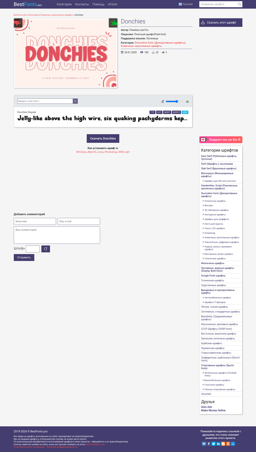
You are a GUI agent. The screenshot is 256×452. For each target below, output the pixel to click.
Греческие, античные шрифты (218, 338)
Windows (81, 151)
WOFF (167, 112)
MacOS (92, 151)
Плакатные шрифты (215, 201)
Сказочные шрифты (215, 258)
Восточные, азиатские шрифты (218, 333)
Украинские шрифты (213, 348)
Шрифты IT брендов (215, 302)
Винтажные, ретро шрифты (219, 254)
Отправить (24, 257)
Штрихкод (210, 233)
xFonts (112, 4)
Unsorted (206, 394)
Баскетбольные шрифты (217, 380)
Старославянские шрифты (216, 352)
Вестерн (209, 205)
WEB (185, 112)
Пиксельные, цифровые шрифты (222, 242)
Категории (64, 4)
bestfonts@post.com (95, 444)
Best (28, 4)
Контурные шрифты (215, 214)
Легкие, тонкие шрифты (214, 306)
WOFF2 (176, 112)
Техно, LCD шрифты (215, 228)
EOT (159, 112)
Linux (100, 151)
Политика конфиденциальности (62, 447)
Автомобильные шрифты (218, 297)
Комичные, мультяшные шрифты (141, 46)
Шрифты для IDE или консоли (220, 181)
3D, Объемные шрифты (217, 210)
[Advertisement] (103, 181)
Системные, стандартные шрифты (220, 311)
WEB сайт (124, 151)
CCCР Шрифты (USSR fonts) (216, 328)
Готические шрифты (212, 280)
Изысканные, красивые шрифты (219, 324)
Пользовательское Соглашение (29, 447)
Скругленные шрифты (213, 285)
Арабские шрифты (211, 343)
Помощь (98, 4)
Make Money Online (213, 410)
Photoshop (111, 151)
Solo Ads (206, 407)
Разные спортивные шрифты (220, 389)
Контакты (82, 4)
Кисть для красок (214, 224)
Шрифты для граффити (217, 219)
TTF (152, 112)
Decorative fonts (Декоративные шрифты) (160, 42)
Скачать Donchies (103, 138)
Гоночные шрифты (214, 384)
